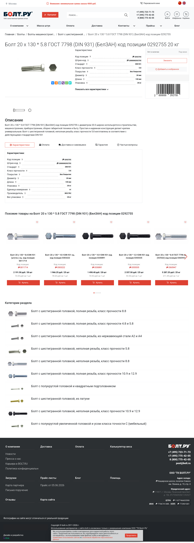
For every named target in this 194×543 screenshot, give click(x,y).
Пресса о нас (13, 460)
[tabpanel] (73, 176)
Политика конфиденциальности (21, 469)
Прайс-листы (48, 479)
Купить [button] (23, 282)
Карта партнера (14, 486)
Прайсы (150, 25)
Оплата (70, 25)
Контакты (123, 25)
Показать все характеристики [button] (92, 89)
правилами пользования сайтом (66, 537)
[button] (50, 15)
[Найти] (126, 15)
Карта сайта (47, 500)
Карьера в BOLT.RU (16, 464)
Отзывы (10, 500)
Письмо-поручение (16, 491)
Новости (10, 455)
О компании (17, 25)
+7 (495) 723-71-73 (145, 12)
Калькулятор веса (121, 447)
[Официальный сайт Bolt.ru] (18, 13)
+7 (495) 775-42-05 (145, 15)
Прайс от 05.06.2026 (52, 486)
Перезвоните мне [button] (150, 3)
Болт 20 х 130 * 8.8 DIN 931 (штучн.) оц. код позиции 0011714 (22, 258)
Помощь (115, 479)
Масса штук (43, 25)
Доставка (97, 25)
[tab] (19, 144)
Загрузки (10, 479)
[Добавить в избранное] (167, 69)
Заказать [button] (167, 60)
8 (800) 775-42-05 (146, 18)
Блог (177, 25)
